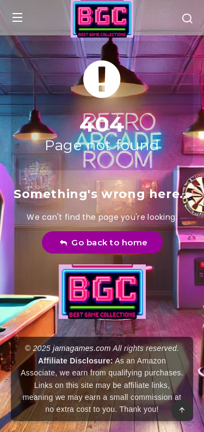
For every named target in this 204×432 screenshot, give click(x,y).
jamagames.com (82, 348)
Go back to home (103, 242)
